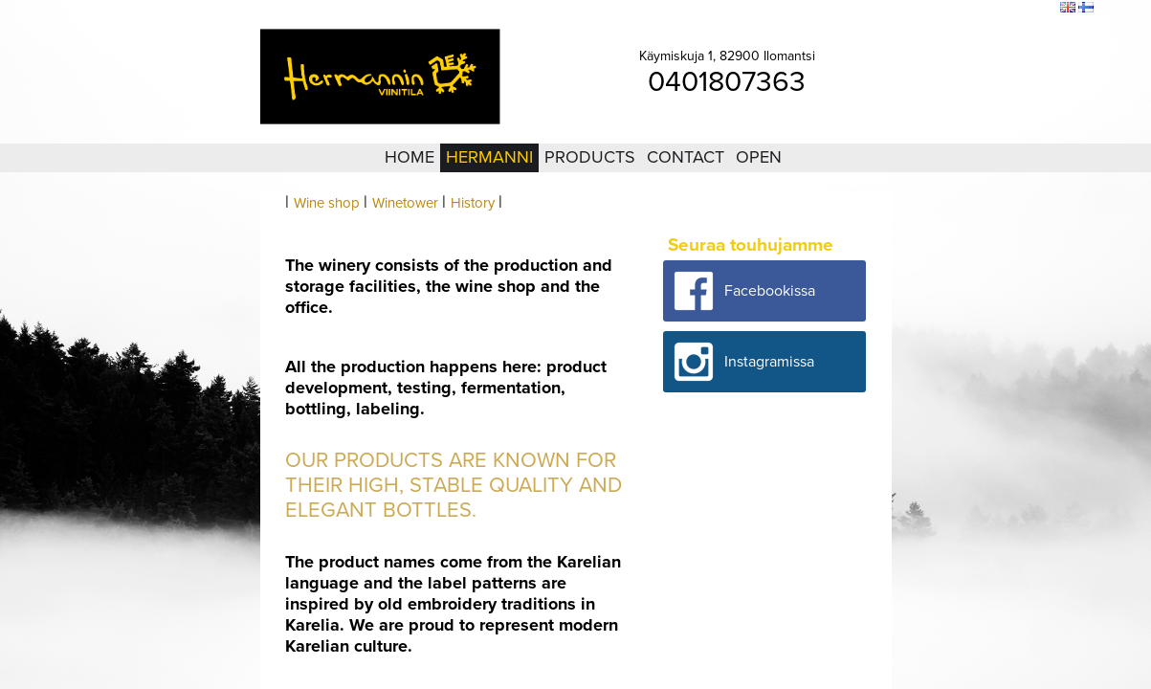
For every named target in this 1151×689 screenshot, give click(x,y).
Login (939, 8)
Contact (685, 156)
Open (759, 156)
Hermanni (489, 156)
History (473, 202)
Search (1033, 8)
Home (409, 156)
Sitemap (984, 8)
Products (589, 156)
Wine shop (327, 202)
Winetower (405, 202)
